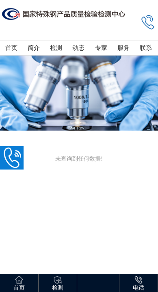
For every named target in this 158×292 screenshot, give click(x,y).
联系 (146, 48)
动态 (78, 48)
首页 (11, 48)
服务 (123, 48)
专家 (101, 48)
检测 (56, 48)
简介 (34, 48)
